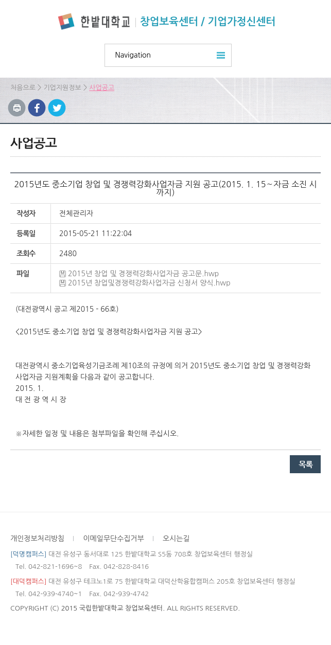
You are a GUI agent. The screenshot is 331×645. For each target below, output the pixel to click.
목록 (305, 464)
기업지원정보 (62, 87)
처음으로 (23, 87)
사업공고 (101, 87)
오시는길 (176, 538)
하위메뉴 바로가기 (0, 0)
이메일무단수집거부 (113, 538)
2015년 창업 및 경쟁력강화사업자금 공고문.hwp (143, 273)
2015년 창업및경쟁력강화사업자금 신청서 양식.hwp (149, 282)
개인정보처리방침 (37, 538)
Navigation (133, 55)
